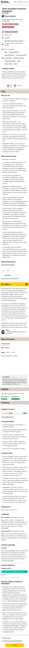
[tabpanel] (14, 366)
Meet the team (8, 27)
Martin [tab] (3, 353)
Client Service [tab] (5, 344)
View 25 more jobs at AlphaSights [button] (11, 641)
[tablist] (14, 343)
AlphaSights (7, 11)
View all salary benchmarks (9, 278)
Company (18, 85)
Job (9, 85)
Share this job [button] (6, 638)
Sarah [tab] (13, 352)
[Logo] (5, 2)
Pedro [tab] (8, 352)
